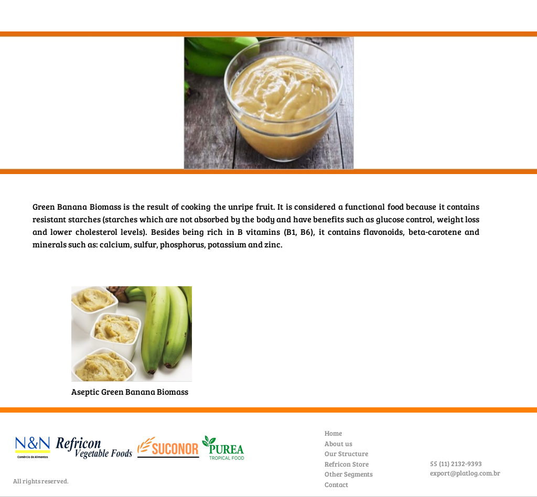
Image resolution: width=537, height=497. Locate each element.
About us (338, 443)
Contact (336, 484)
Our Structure (346, 453)
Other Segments (349, 474)
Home (333, 433)
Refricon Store (347, 464)
